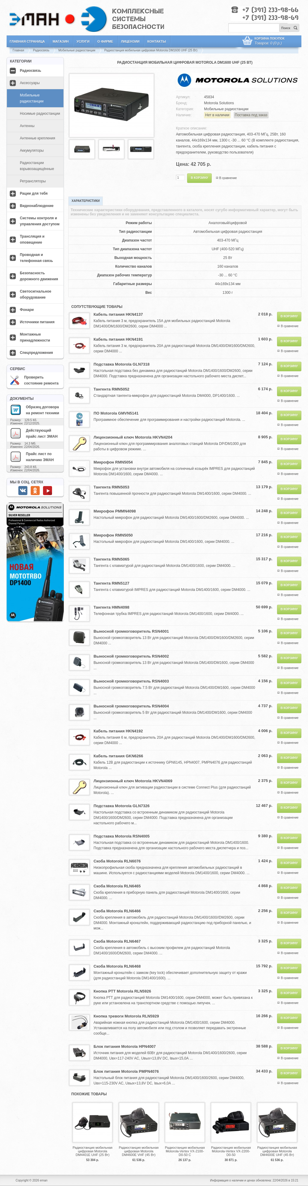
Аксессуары (30, 83)
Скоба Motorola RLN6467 (117, 941)
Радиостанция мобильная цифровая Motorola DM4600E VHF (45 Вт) (139, 1151)
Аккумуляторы (32, 150)
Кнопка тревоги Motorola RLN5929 (126, 1016)
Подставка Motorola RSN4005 (121, 836)
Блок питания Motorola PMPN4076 (126, 1071)
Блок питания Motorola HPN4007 (125, 1046)
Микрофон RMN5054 (113, 462)
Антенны (27, 126)
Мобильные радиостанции (76, 50)
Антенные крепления (37, 138)
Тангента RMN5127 (111, 583)
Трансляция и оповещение (32, 239)
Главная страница (27, 41)
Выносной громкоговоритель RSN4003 (131, 681)
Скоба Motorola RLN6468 (117, 966)
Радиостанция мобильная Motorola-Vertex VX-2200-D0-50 (231, 1151)
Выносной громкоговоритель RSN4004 (131, 706)
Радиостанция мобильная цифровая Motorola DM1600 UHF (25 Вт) (151, 50)
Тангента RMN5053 (111, 487)
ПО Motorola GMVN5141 (116, 413)
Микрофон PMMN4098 (115, 511)
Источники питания (37, 322)
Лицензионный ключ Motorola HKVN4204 (133, 437)
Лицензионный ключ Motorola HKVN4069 (133, 781)
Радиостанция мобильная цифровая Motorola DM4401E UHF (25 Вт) (92, 1151)
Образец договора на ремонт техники (34, 409)
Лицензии (130, 41)
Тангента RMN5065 (111, 559)
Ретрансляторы (33, 181)
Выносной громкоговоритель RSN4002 (131, 656)
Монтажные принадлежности (35, 337)
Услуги (82, 41)
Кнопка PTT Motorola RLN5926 (122, 991)
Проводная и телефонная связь (36, 258)
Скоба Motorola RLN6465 (117, 886)
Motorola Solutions (219, 103)
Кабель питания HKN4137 (118, 314)
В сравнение (228, 178)
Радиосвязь (41, 50)
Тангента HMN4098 (111, 607)
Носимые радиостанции (40, 113)
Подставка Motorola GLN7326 (121, 806)
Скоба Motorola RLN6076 (117, 861)
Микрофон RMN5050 (113, 535)
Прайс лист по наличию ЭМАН (32, 456)
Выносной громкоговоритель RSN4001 (131, 631)
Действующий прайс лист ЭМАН (33, 433)
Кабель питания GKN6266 (118, 756)
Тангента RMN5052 (111, 389)
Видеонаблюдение (37, 206)
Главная (18, 50)
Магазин (61, 41)
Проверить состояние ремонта (34, 380)
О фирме (105, 41)
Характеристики (86, 200)
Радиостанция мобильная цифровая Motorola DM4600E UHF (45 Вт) (277, 1151)
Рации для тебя (34, 193)
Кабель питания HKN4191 (118, 339)
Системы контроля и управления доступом (40, 221)
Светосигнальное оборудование (35, 294)
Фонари (27, 310)
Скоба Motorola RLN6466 (117, 911)
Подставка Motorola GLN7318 (121, 364)
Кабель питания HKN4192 (118, 731)
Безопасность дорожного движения (39, 276)
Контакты (156, 41)
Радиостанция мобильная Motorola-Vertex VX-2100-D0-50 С (185, 1151)
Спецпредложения (36, 353)
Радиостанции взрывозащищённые (37, 166)
